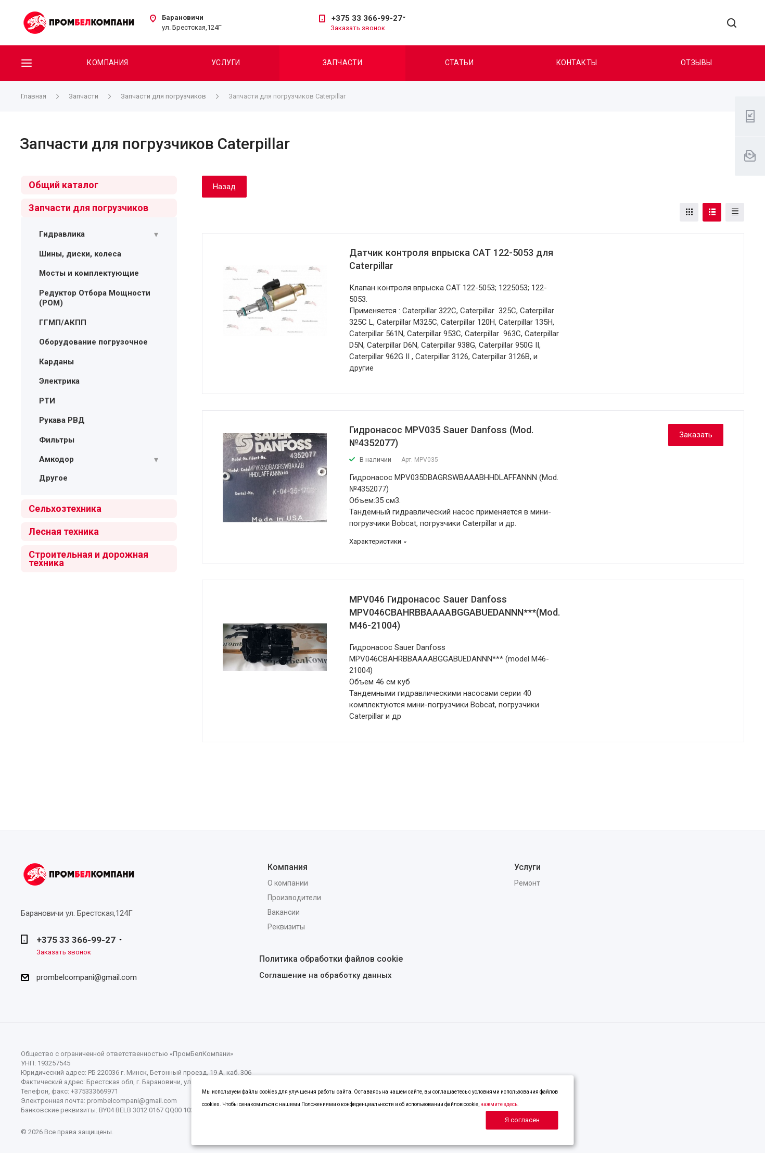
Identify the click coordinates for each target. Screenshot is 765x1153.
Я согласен (522, 1120)
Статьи (459, 62)
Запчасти (342, 62)
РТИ (47, 401)
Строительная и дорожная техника (88, 558)
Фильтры (56, 440)
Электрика (59, 381)
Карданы (56, 361)
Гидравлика (62, 234)
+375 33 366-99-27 (367, 18)
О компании (287, 883)
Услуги (225, 62)
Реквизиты (286, 927)
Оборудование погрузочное (93, 342)
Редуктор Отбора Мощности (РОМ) (94, 298)
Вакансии (283, 912)
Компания (107, 62)
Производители (294, 897)
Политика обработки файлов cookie (331, 959)
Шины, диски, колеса (80, 254)
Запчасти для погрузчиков (88, 207)
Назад (224, 186)
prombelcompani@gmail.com (86, 977)
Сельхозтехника (65, 508)
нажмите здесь (498, 1104)
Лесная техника (64, 531)
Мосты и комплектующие (89, 273)
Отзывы (696, 62)
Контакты (576, 62)
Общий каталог (63, 184)
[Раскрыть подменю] (156, 234)
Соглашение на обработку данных (325, 975)
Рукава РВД (62, 420)
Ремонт (527, 883)
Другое (53, 478)
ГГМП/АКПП (62, 322)
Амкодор (56, 459)
